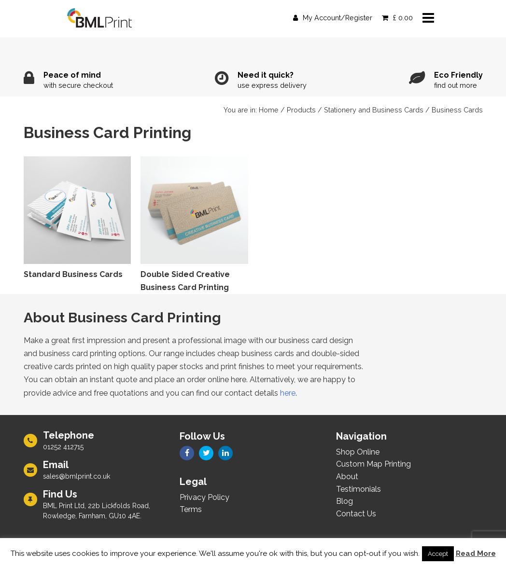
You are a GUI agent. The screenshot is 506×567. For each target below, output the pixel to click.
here (287, 393)
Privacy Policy (204, 497)
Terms (191, 509)
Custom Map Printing (373, 464)
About (347, 476)
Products (301, 110)
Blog (344, 501)
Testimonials (358, 489)
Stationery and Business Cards (373, 110)
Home (269, 110)
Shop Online (358, 451)
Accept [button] (438, 553)
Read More (476, 553)
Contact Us (356, 513)
